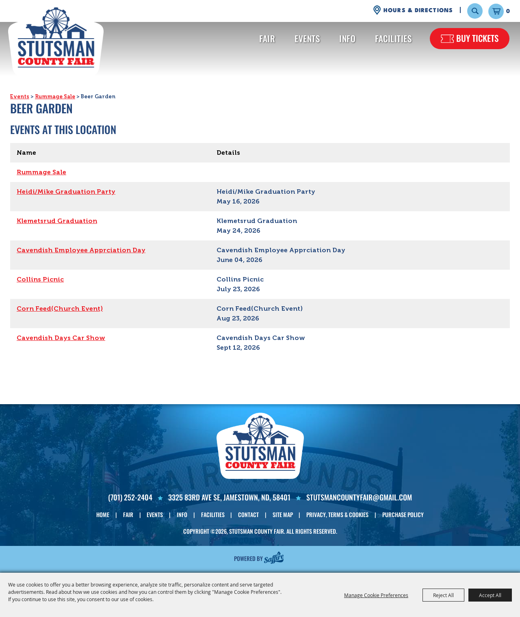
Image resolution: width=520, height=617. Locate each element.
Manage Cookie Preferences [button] (376, 595)
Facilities (393, 38)
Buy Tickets (477, 38)
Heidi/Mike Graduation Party (66, 191)
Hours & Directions (418, 10)
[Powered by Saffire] (274, 557)
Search (475, 11)
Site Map (283, 514)
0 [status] (508, 11)
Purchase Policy (403, 514)
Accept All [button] (490, 595)
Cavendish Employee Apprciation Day (81, 250)
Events (307, 38)
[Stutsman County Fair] (56, 40)
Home (102, 514)
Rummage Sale (55, 96)
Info (347, 38)
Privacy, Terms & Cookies (337, 514)
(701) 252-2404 (130, 497)
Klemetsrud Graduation (57, 221)
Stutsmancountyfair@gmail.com (359, 497)
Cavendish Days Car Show (61, 338)
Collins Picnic (40, 279)
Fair (267, 38)
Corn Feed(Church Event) (60, 308)
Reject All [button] (443, 595)
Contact (248, 514)
